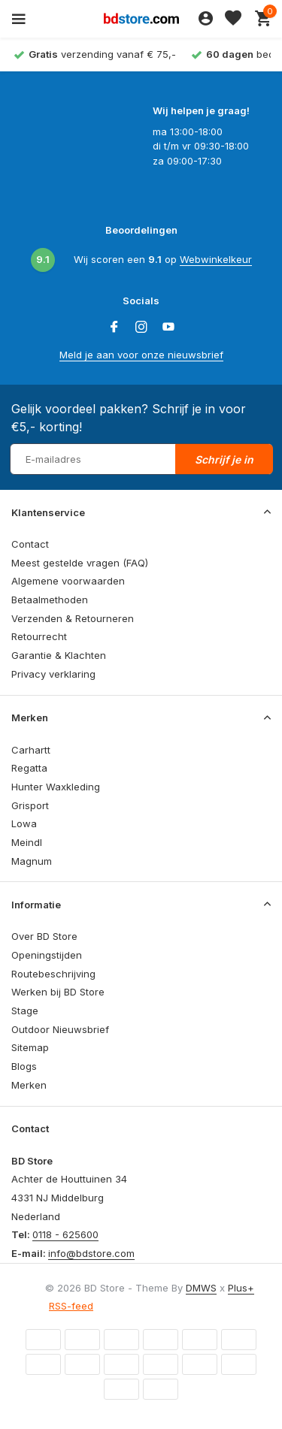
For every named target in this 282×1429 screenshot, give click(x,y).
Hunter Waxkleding (55, 787)
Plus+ (241, 1288)
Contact (30, 544)
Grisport (30, 805)
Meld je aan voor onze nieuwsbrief (141, 355)
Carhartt (30, 750)
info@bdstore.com (91, 1253)
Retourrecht (39, 636)
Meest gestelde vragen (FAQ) (79, 563)
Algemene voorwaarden (68, 581)
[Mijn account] (206, 19)
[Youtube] (168, 328)
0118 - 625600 (65, 1234)
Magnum (31, 861)
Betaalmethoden (49, 600)
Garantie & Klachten (58, 655)
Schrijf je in (224, 459)
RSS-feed (71, 1306)
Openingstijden (46, 955)
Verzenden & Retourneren (72, 618)
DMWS (201, 1288)
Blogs (24, 1066)
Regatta (29, 768)
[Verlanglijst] (233, 19)
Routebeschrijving (53, 974)
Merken (29, 1085)
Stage (24, 1011)
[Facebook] (114, 328)
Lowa (24, 823)
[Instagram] (141, 328)
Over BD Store (44, 936)
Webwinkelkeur (216, 259)
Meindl (26, 842)
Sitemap (30, 1047)
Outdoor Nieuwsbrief (60, 1029)
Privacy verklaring (53, 674)
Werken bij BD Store (58, 992)
